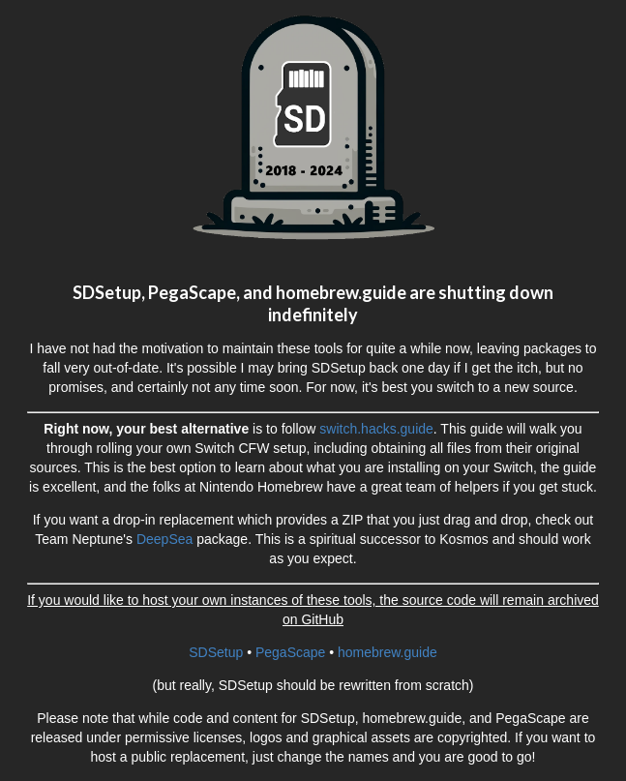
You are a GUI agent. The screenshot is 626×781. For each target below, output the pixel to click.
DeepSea (164, 539)
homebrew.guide (387, 652)
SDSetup (216, 652)
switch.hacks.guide (376, 428)
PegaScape (290, 652)
